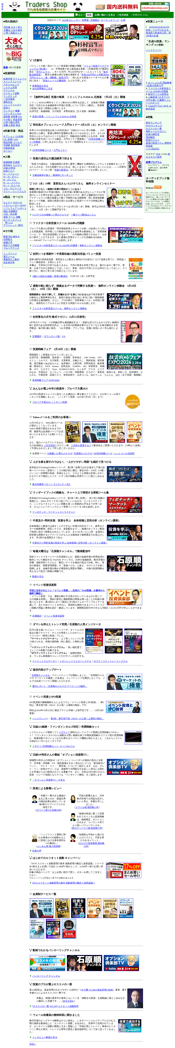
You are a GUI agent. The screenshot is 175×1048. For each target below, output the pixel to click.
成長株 (6, 116)
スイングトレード (12, 81)
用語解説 (150, 137)
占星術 (11, 125)
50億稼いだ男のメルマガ (59, 453)
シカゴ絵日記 (152, 148)
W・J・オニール (11, 185)
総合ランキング (154, 122)
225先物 (19, 136)
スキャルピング (11, 84)
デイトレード (20, 78)
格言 (18, 125)
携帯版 (2, 6)
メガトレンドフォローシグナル (75, 661)
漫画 (5, 217)
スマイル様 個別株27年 (87, 807)
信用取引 (7, 239)
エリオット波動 (11, 93)
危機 (5, 125)
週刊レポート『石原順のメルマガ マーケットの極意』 (59, 686)
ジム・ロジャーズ (12, 188)
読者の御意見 (152, 134)
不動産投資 (9, 148)
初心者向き (14, 236)
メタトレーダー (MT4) (14, 205)
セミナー (7, 202)
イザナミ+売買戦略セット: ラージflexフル (53, 746)
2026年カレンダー (71, 20)
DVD (15, 202)
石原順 (16, 162)
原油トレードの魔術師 (54, 80)
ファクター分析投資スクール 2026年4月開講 (54, 245)
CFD (16, 139)
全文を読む (68, 1001)
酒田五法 (7, 102)
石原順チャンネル (41, 675)
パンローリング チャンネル (46, 976)
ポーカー (7, 151)
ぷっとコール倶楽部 (124, 453)
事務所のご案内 (11, 259)
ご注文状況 (49, 445)
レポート (22, 208)
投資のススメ (152, 140)
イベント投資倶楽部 (54, 616)
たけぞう (17, 165)
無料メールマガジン (156, 131)
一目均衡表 (9, 99)
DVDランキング (154, 125)
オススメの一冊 (154, 128)
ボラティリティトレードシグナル (111, 661)
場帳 (18, 217)
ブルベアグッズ (11, 248)
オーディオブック (12, 220)
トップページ (10, 253)
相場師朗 (7, 162)
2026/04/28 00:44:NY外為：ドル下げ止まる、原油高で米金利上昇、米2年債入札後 (158, 31)
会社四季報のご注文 (42, 88)
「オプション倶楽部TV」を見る (48, 780)
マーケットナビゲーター (44, 661)
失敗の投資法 (61, 170)
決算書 (14, 116)
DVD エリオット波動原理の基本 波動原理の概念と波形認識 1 (63, 883)
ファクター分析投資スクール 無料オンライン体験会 (59, 308)
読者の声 (36, 850)
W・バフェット (11, 174)
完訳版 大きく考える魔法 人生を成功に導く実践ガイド (13, 45)
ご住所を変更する (80, 445)
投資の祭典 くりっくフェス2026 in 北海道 (54, 116)
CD (20, 202)
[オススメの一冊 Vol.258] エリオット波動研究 (55, 1006)
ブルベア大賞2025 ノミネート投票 (49, 402)
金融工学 (7, 242)
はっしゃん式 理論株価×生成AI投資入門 (159, 84)
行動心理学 (14, 122)
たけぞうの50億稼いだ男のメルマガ (50, 214)
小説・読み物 (10, 214)
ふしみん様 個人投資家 (48, 846)
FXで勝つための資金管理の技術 (97, 989)
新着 (5, 67)
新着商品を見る (40, 85)
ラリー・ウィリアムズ (14, 191)
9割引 (20, 225)
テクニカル (9, 90)
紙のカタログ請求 (158, 155)
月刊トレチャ (43, 71)
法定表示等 (9, 262)
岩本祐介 (7, 165)
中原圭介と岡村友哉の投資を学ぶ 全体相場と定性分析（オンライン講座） (70, 542)
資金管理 (17, 119)
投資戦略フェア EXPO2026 (46, 380)
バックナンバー (40, 718)
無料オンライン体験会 (91, 245)
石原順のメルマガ (83, 453)
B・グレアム (9, 179)
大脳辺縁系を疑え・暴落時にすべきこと (52, 175)
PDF (158, 154)
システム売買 (10, 87)
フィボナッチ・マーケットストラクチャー (53, 512)
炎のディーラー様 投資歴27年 (87, 828)
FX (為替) (8, 139)
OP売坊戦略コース (41, 150)
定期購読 (12, 211)
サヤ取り (7, 119)
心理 (5, 122)
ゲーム (11, 217)
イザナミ (63, 732)
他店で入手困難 (11, 245)
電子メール (9, 256)
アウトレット (10, 225)
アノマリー (9, 110)
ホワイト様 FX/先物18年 (48, 810)
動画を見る (38, 576)
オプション (9, 136)
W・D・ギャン (11, 176)
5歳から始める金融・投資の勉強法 (50, 276)
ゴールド (17, 142)
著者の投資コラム (155, 143)
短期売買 (7, 78)
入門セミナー (60, 150)
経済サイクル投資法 (158, 94)
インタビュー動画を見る (44, 1037)
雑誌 (5, 211)
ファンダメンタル (12, 113)
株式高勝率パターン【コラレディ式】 (51, 484)
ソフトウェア (10, 208)
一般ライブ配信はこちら (83, 214)
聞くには (9, 222)
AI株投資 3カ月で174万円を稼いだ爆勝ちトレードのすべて (158, 100)
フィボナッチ (10, 96)
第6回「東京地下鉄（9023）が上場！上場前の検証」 (77, 718)
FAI (20, 116)
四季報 (85, 20)
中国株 (6, 145)
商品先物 (7, 142)
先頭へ (32, 1044)
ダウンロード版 (52, 336)
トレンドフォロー (12, 104)
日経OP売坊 (9, 168)
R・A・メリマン (11, 182)
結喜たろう (9, 171)
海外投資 (15, 145)
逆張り (6, 107)
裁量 (17, 110)
